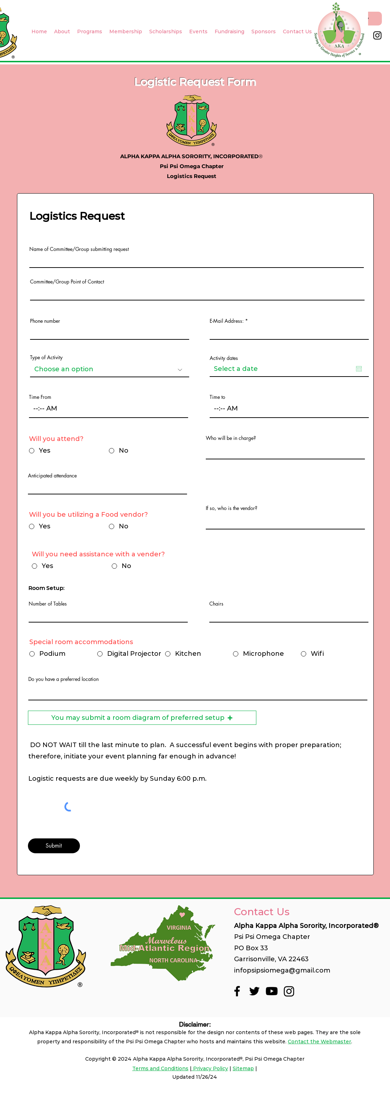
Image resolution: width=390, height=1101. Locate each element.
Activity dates (224, 358)
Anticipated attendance (52, 475)
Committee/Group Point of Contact (67, 281)
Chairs (216, 603)
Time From (40, 397)
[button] (142, 718)
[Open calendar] (359, 369)
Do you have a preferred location (63, 679)
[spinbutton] (108, 408)
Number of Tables (48, 603)
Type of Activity (46, 357)
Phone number (45, 321)
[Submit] (54, 845)
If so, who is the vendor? (231, 508)
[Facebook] (237, 991)
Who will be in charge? (231, 438)
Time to (217, 397)
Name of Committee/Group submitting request (79, 249)
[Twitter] (254, 991)
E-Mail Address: (227, 321)
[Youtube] (272, 991)
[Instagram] (377, 35)
